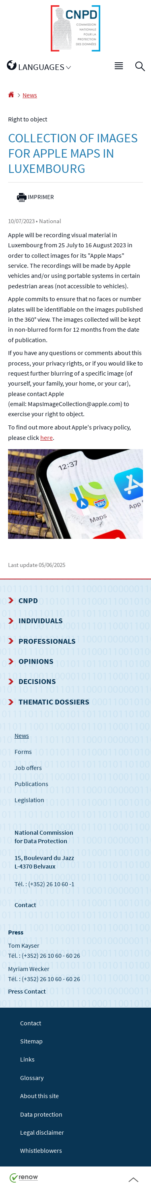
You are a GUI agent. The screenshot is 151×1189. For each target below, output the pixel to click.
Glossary (31, 1078)
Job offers (28, 768)
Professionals (47, 641)
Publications (31, 784)
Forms (23, 751)
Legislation (29, 800)
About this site (39, 1096)
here (46, 437)
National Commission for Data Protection (43, 836)
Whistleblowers (41, 1150)
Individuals (41, 620)
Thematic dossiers (54, 701)
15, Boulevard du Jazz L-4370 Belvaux (44, 862)
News (30, 95)
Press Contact (27, 991)
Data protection (41, 1114)
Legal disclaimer (42, 1132)
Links (27, 1059)
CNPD (28, 600)
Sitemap (31, 1041)
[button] (119, 67)
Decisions (37, 681)
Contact (25, 905)
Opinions (36, 661)
